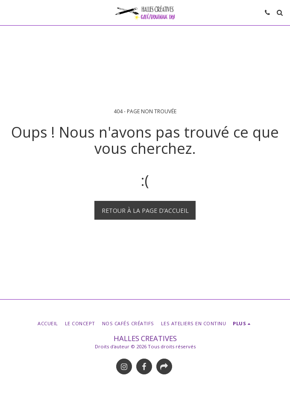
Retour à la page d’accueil (145, 210)
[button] (9, 12)
